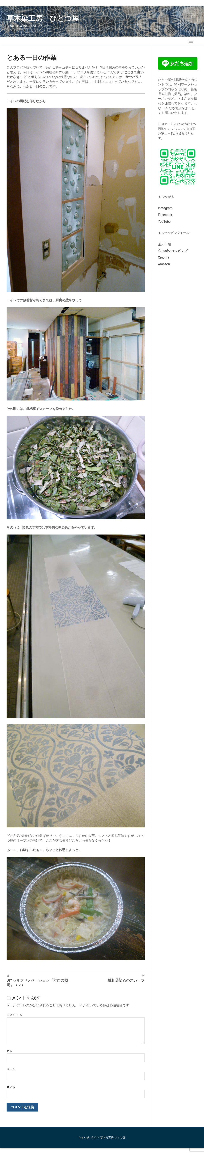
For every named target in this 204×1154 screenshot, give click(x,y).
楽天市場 (164, 244)
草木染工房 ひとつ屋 (43, 18)
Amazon (164, 264)
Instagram (165, 208)
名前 (10, 1051)
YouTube (164, 222)
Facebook (165, 215)
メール (11, 1069)
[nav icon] (190, 41)
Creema (163, 257)
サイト (11, 1087)
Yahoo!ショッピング (173, 251)
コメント (14, 1014)
